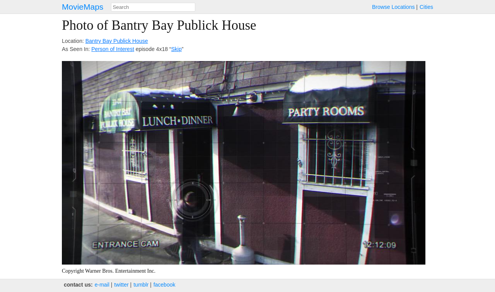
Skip (176, 49)
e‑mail (102, 285)
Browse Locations (393, 7)
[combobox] (153, 7)
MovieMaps (82, 7)
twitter (121, 285)
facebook (165, 285)
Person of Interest (112, 49)
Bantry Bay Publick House (116, 41)
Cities (426, 7)
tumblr (140, 285)
